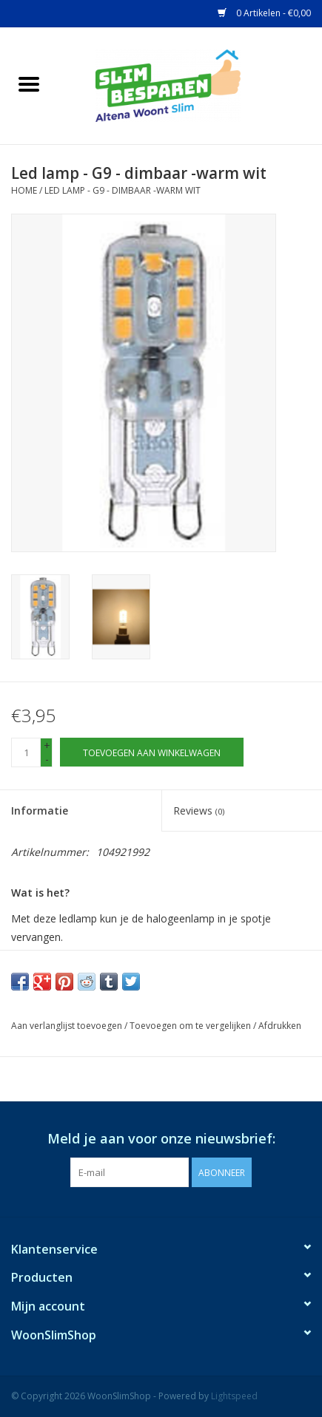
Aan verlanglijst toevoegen (66, 1025)
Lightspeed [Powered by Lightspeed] (234, 1396)
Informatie (39, 810)
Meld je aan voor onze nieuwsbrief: (161, 1138)
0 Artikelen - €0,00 (264, 13)
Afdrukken (279, 1025)
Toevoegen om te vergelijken (191, 1025)
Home (24, 190)
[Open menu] (29, 83)
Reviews (198, 810)
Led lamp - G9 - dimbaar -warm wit (122, 190)
